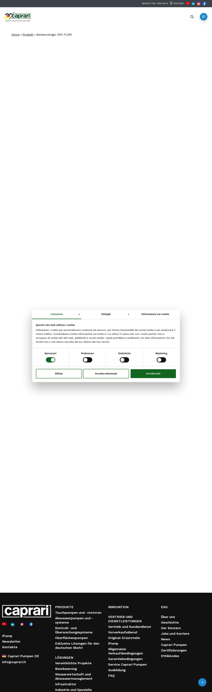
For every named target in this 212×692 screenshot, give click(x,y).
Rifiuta (59, 373)
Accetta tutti (153, 373)
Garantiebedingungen (125, 659)
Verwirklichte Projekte (73, 663)
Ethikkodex (170, 656)
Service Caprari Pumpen (127, 664)
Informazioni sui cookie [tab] (155, 314)
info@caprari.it (14, 662)
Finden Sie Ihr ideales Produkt (109, 391)
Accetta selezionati (106, 373)
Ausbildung (117, 670)
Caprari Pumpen (174, 645)
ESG (164, 607)
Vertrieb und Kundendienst (129, 627)
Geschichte (170, 622)
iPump (7, 636)
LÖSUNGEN (64, 658)
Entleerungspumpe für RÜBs (127, 538)
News (165, 639)
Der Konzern (171, 628)
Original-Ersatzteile (124, 638)
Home (15, 34)
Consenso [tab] (57, 314)
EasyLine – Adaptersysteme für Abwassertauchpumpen (80, 540)
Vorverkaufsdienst (123, 632)
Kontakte (9, 647)
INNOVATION (118, 607)
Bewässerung (66, 669)
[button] (203, 16)
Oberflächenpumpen (71, 638)
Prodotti (28, 34)
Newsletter (11, 641)
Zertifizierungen (174, 650)
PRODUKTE (64, 607)
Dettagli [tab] (106, 314)
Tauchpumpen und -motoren (78, 613)
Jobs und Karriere (175, 634)
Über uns (168, 617)
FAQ (111, 676)
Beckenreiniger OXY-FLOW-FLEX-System (28, 538)
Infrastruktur (65, 684)
